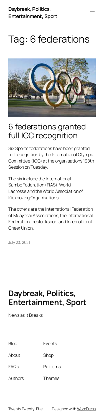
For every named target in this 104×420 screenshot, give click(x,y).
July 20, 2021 (19, 242)
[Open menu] (92, 12)
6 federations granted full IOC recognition (47, 131)
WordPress (86, 408)
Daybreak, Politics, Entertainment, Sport (32, 12)
